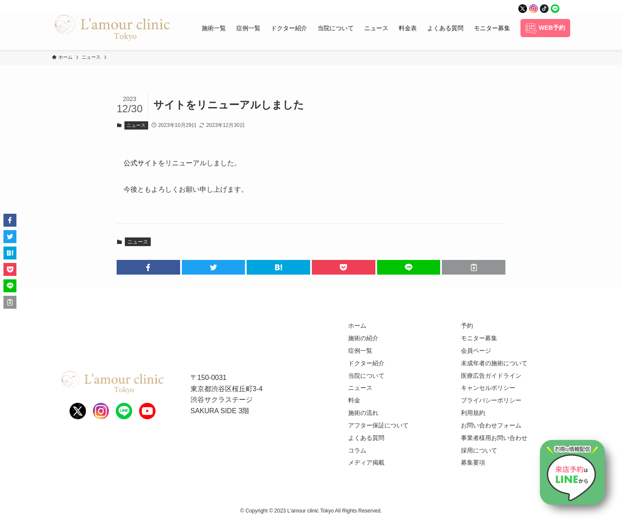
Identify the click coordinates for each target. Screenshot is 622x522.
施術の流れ (363, 412)
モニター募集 (479, 338)
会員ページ (476, 350)
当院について (366, 375)
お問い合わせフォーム (491, 425)
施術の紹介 (363, 338)
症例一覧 (360, 350)
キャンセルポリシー (488, 387)
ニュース (136, 125)
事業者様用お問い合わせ (494, 437)
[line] (555, 6)
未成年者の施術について (494, 363)
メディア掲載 (366, 462)
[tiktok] (544, 6)
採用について (479, 450)
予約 (467, 325)
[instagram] (533, 6)
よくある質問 (366, 437)
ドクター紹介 (366, 363)
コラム (357, 450)
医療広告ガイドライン (491, 375)
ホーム (357, 325)
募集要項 (473, 462)
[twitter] (522, 6)
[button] (148, 267)
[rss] (566, 6)
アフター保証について (378, 425)
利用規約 (473, 412)
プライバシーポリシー (491, 400)
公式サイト (141, 163)
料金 (354, 400)
